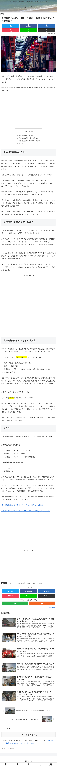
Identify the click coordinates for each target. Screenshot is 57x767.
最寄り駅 (40, 583)
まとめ (21, 144)
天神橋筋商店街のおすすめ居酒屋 (29, 141)
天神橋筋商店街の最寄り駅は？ (28, 138)
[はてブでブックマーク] (46, 26)
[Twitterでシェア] (10, 26)
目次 (26, 131)
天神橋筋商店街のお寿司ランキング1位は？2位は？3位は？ (22, 505)
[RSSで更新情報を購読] (42, 604)
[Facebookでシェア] (28, 26)
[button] (46, 30)
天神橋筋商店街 (19, 583)
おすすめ (11, 583)
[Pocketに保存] (10, 30)
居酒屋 (27, 583)
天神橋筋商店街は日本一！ (27, 135)
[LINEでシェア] (28, 30)
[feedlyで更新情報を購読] (15, 604)
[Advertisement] (16, 112)
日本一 (33, 583)
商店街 (4, 583)
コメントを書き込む (29, 735)
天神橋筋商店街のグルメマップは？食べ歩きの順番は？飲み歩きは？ (25, 511)
